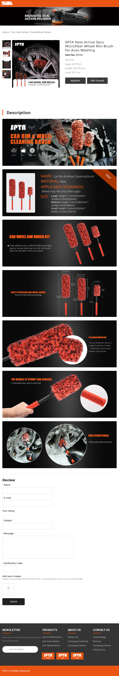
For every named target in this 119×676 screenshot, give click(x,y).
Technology (99, 637)
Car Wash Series (51, 645)
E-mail (6, 498)
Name (6, 485)
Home (5, 32)
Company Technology (80, 641)
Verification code (12, 563)
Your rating (8, 511)
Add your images (42, 577)
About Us (73, 637)
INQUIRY (75, 80)
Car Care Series (19, 32)
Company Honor (77, 645)
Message (8, 533)
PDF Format (97, 80)
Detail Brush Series (41, 32)
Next (7, 59)
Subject (7, 520)
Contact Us (99, 649)
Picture (97, 641)
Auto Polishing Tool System (58, 637)
